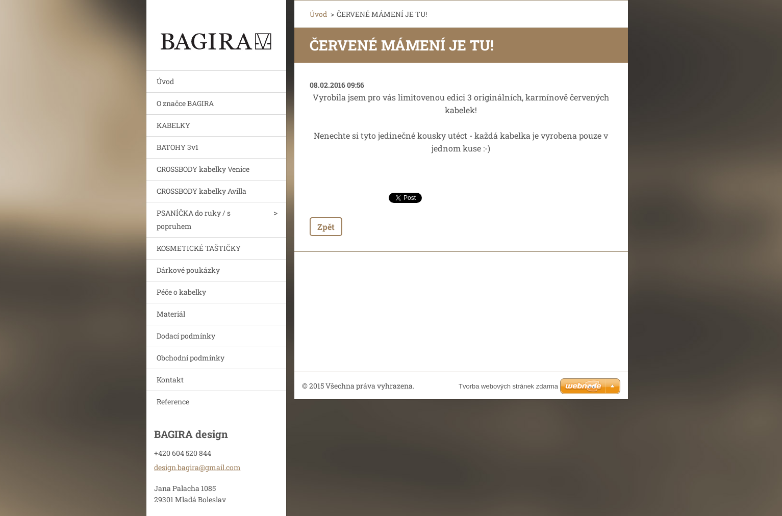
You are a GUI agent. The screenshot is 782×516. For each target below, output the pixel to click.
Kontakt (170, 379)
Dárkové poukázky (188, 270)
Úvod (165, 81)
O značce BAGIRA (185, 103)
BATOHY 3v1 (177, 147)
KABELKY (173, 125)
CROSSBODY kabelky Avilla (201, 191)
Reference (173, 401)
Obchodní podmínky (190, 358)
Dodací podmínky (186, 336)
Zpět (326, 226)
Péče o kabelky (181, 292)
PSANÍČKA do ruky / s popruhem (194, 219)
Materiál (171, 314)
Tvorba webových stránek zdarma (508, 386)
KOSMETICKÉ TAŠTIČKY (199, 248)
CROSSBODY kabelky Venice (203, 169)
